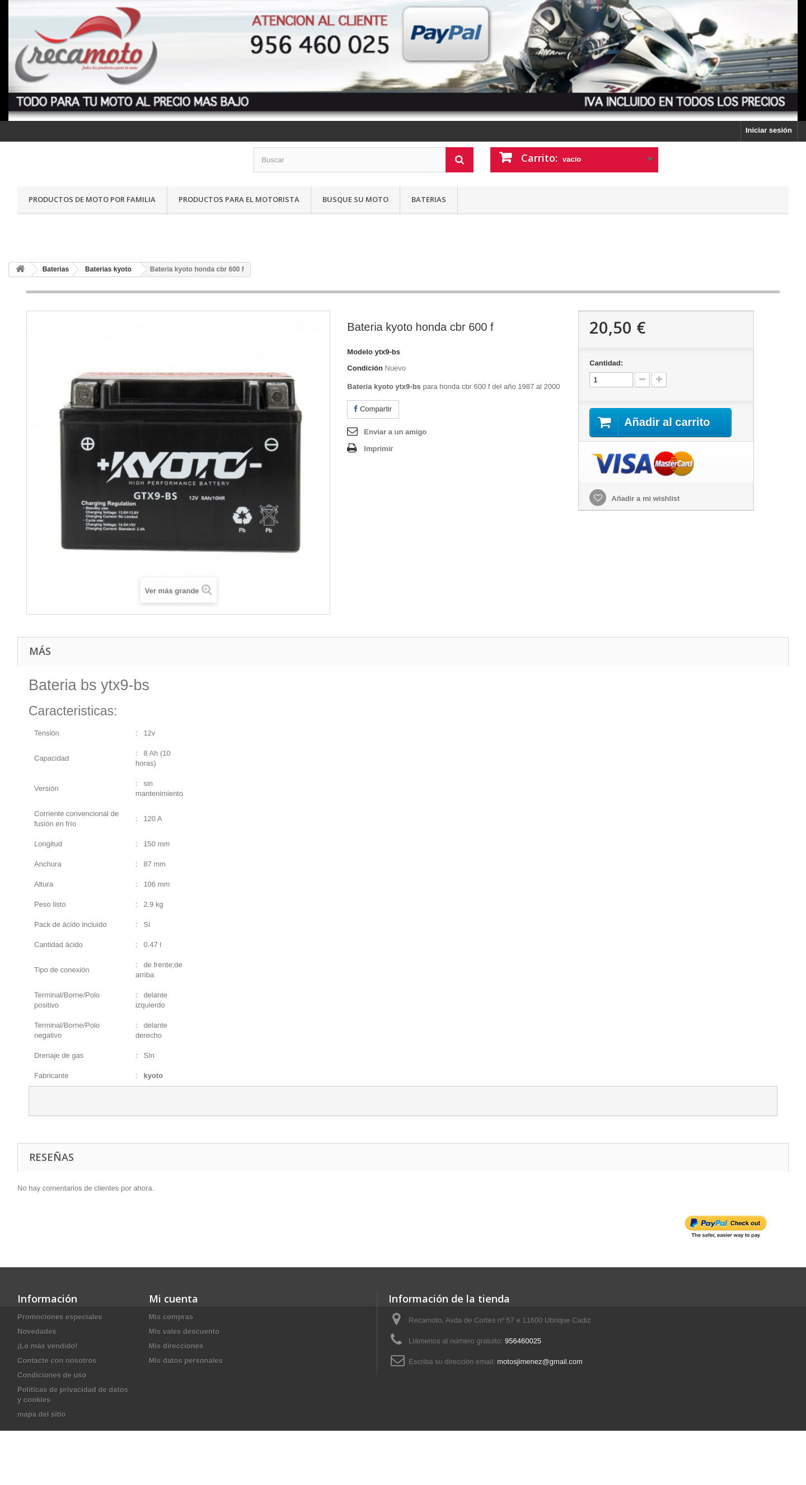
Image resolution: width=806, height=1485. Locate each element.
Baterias (428, 199)
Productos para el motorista (239, 199)
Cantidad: (606, 363)
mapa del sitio (41, 1414)
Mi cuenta (173, 1298)
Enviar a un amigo (395, 432)
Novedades (36, 1331)
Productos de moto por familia (92, 199)
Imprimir (378, 448)
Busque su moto (355, 199)
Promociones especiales (59, 1317)
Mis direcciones (176, 1346)
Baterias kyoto (108, 269)
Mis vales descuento (184, 1331)
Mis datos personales (186, 1360)
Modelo (360, 352)
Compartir (373, 409)
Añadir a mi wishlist (645, 498)
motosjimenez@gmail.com (540, 1361)
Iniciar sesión (769, 130)
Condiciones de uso (52, 1375)
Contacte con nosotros (57, 1360)
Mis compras (171, 1317)
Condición (365, 368)
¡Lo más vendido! (47, 1346)
